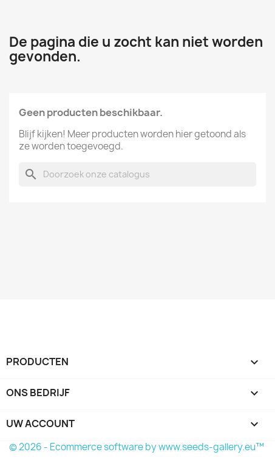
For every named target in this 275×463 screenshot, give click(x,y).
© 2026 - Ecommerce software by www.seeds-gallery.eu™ (136, 447)
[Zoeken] (137, 174)
